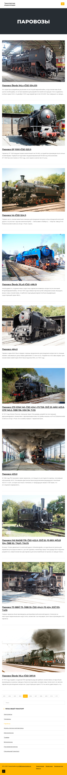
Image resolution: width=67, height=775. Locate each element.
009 (46, 696)
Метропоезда (8, 742)
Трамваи (6, 737)
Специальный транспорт (11, 751)
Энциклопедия (40, 766)
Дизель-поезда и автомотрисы (14, 728)
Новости (38, 768)
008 (41, 696)
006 (30, 696)
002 (9, 696)
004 (20, 696)
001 (4, 696)
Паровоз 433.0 (9, 474)
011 (57, 696)
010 (51, 696)
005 (25, 696)
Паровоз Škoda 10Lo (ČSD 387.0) (18, 676)
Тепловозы (7, 719)
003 (15, 696)
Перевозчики (49, 766)
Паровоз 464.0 (10, 349)
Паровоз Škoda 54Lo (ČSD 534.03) (19, 85)
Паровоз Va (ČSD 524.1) (14, 215)
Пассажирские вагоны (11, 747)
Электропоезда (9, 733)
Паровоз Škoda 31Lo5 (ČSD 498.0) (19, 284)
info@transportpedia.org (24, 766)
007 (36, 696)
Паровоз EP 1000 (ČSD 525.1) (16, 149)
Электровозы (8, 714)
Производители (58, 766)
